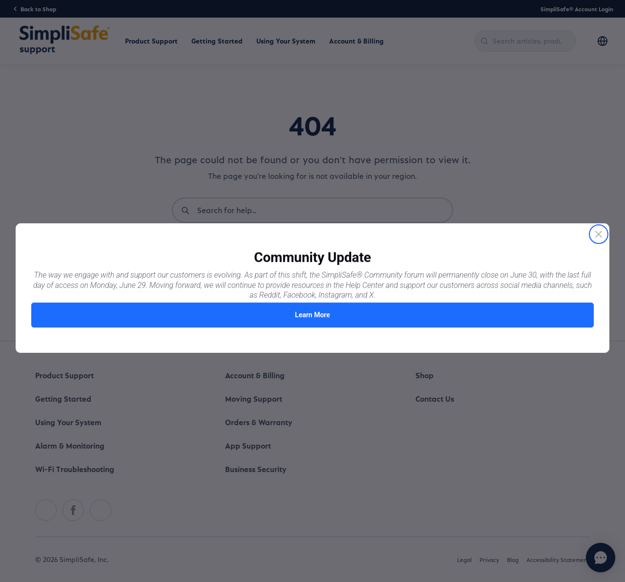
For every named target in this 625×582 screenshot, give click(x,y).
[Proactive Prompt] (312, 291)
